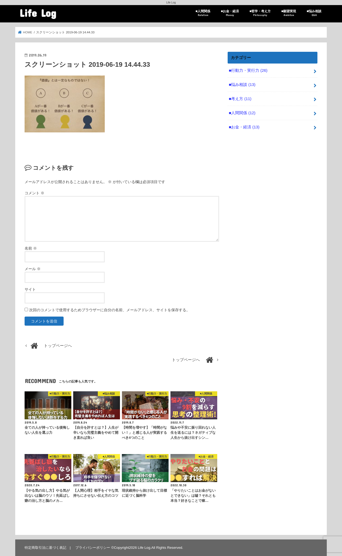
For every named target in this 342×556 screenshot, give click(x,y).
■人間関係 (203, 13)
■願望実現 (288, 13)
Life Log (38, 12)
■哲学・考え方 (260, 13)
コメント (34, 193)
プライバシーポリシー (92, 548)
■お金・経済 (230, 13)
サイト (30, 289)
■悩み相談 (314, 13)
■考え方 (240, 99)
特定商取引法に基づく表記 (45, 548)
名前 (31, 248)
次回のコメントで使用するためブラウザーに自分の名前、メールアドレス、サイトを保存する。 (109, 310)
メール (33, 269)
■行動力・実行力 (248, 70)
